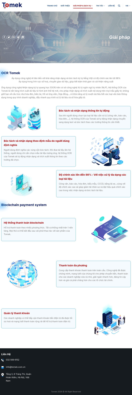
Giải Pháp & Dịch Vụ (83, 6)
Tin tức (100, 6)
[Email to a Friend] (13, 37)
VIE (128, 6)
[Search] (119, 5)
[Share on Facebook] (4, 37)
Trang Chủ (52, 6)
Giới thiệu (65, 6)
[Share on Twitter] (9, 37)
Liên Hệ (111, 6)
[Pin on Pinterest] (18, 37)
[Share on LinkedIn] (23, 37)
